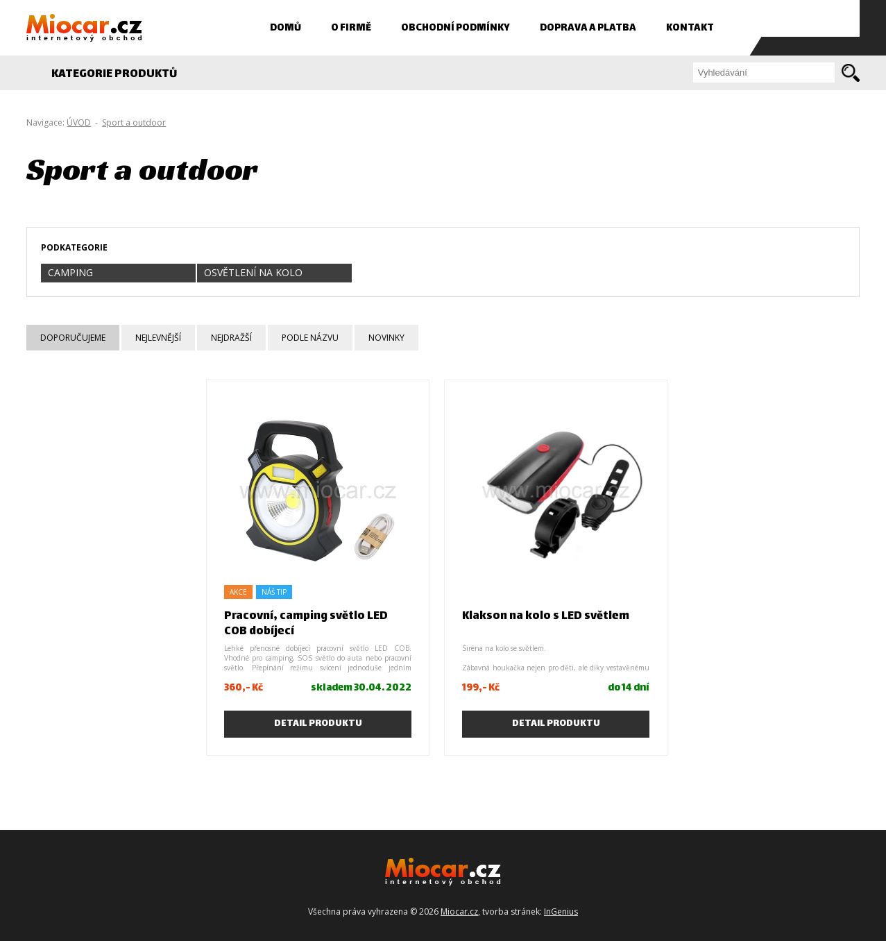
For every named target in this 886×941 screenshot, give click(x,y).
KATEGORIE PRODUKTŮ (121, 75)
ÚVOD (79, 122)
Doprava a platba (588, 28)
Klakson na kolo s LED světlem (545, 617)
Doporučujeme (72, 338)
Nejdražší (231, 338)
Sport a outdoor (134, 122)
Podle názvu (310, 338)
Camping (70, 272)
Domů (285, 28)
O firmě (351, 28)
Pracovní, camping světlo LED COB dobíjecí (306, 624)
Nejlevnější (158, 338)
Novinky (386, 338)
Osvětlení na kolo (253, 272)
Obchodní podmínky (455, 28)
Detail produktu (318, 723)
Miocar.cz (459, 911)
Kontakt (690, 28)
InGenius (561, 911)
